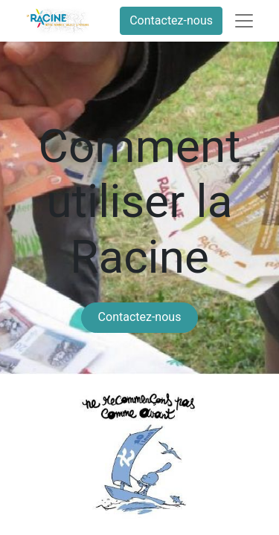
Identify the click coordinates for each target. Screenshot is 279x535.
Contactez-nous (171, 20)
